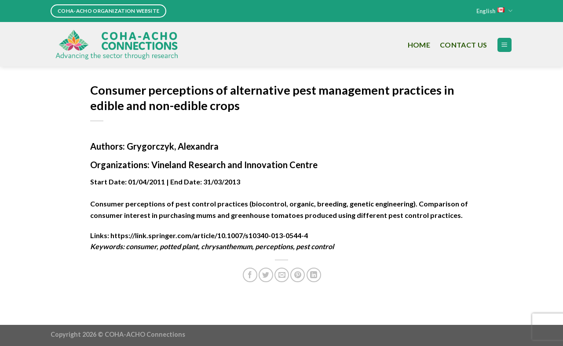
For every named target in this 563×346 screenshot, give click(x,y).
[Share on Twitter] (266, 275)
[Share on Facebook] (250, 275)
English (494, 11)
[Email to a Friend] (281, 275)
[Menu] (504, 45)
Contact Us (463, 44)
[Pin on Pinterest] (297, 275)
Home (419, 44)
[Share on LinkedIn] (314, 275)
